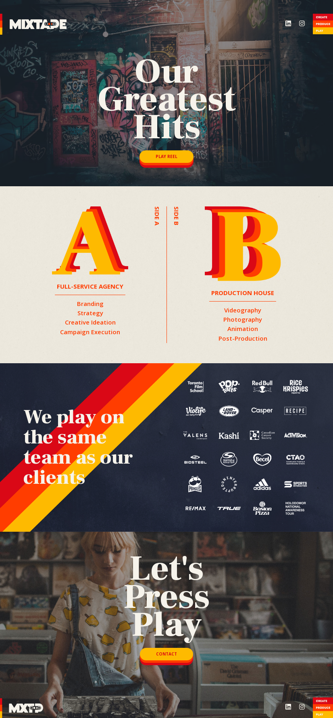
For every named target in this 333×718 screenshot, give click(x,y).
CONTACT (166, 654)
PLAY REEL (166, 156)
